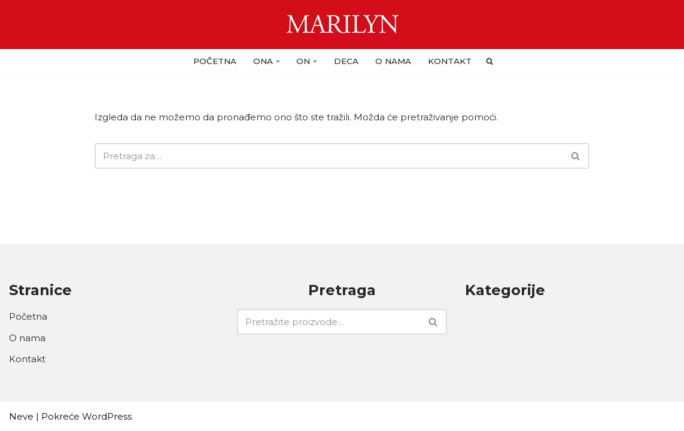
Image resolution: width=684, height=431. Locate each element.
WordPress (107, 416)
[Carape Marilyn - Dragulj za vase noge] (342, 24)
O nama (393, 61)
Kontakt (450, 61)
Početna (214, 61)
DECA (346, 61)
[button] (278, 61)
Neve (21, 416)
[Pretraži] (329, 156)
